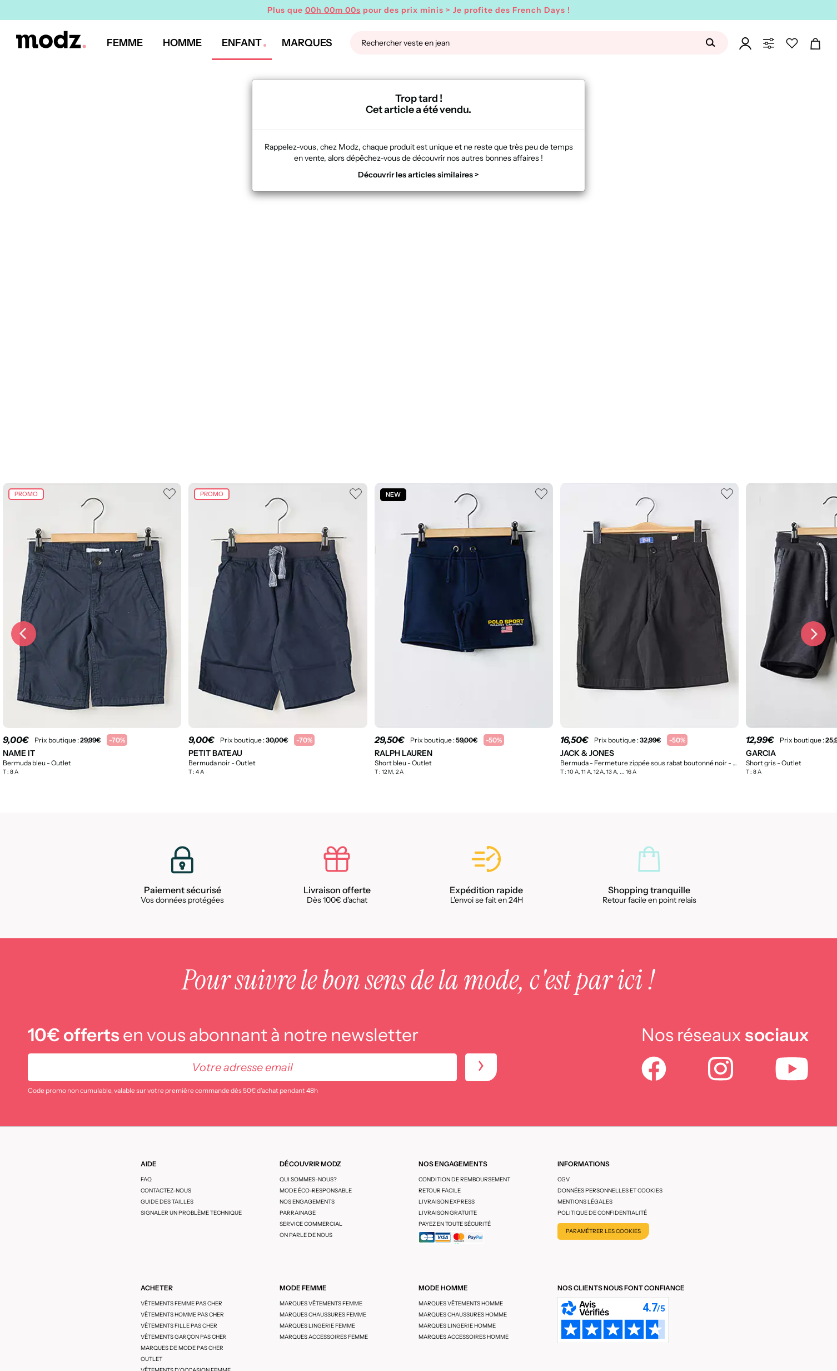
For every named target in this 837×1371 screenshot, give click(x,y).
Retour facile (439, 1190)
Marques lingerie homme (457, 1325)
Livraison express (446, 1201)
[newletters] (481, 1067)
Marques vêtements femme (321, 1303)
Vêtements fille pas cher (179, 1325)
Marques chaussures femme (323, 1314)
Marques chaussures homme (462, 1314)
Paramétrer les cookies (603, 1231)
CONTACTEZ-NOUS (166, 1190)
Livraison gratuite (447, 1212)
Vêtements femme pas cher (181, 1303)
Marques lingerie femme (317, 1325)
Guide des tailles (167, 1201)
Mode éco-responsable (316, 1190)
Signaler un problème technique (191, 1212)
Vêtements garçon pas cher (184, 1336)
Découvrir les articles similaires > (418, 175)
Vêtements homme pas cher (182, 1314)
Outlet (151, 1359)
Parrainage (298, 1212)
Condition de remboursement (464, 1179)
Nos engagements (307, 1201)
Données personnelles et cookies (609, 1190)
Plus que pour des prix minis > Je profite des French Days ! (418, 10)
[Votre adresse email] (242, 1067)
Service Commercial (311, 1224)
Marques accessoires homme (463, 1336)
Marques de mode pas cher (182, 1348)
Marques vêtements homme (460, 1303)
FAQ (146, 1179)
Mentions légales (584, 1201)
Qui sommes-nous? (308, 1179)
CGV (563, 1179)
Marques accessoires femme (324, 1336)
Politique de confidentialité (602, 1212)
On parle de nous (306, 1235)
